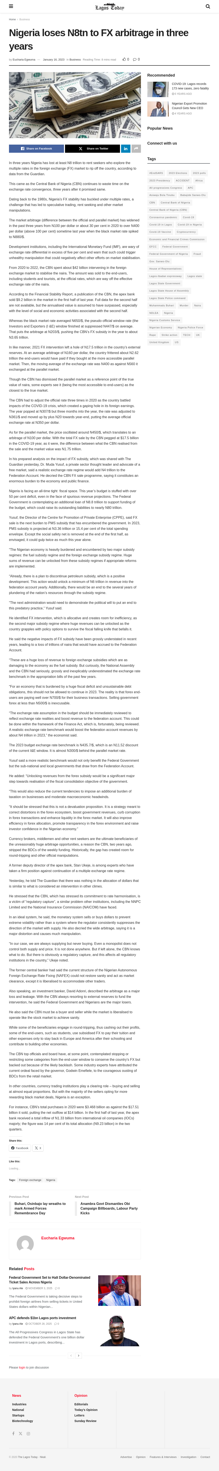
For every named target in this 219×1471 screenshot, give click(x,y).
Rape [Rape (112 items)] (152, 335)
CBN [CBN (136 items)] (152, 202)
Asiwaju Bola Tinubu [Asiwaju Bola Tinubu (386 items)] (162, 195)
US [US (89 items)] (177, 342)
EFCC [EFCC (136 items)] (153, 246)
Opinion (141, 1457)
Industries (19, 1404)
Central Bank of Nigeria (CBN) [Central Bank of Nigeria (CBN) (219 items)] (168, 210)
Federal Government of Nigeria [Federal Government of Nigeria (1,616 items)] (168, 254)
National (18, 1410)
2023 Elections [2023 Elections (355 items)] (178, 173)
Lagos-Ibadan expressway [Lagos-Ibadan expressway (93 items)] (165, 276)
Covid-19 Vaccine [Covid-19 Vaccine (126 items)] (160, 232)
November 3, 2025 (38, 1288)
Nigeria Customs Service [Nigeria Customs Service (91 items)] (164, 320)
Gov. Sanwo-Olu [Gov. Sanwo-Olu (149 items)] (159, 261)
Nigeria (50, 1180)
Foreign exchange (30, 1180)
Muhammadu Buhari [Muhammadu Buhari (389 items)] (161, 305)
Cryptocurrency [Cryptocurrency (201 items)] (186, 232)
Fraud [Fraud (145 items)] (197, 254)
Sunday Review (85, 1421)
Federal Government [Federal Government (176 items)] (175, 246)
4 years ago (182, 113)
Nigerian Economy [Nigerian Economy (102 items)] (160, 327)
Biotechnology (22, 1421)
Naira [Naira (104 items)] (197, 305)
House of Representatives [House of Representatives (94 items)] (165, 268)
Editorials (81, 1404)
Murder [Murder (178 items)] (184, 305)
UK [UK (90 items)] (198, 335)
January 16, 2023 (53, 59)
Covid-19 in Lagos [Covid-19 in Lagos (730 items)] (160, 224)
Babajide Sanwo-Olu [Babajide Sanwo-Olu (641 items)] (193, 195)
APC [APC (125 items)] (190, 188)
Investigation (188, 1457)
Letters (79, 1415)
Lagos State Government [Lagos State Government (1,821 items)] (164, 283)
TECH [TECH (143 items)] (186, 335)
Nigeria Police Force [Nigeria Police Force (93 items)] (190, 327)
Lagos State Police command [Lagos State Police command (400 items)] (167, 298)
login (22, 1367)
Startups (18, 1415)
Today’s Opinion (86, 1410)
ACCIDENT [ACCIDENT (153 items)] (183, 180)
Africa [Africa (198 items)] (199, 180)
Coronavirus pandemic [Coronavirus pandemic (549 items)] (163, 217)
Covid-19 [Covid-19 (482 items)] (188, 217)
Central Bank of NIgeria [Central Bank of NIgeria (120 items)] (175, 202)
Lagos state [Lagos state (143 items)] (195, 276)
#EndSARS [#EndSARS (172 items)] (156, 173)
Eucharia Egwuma (24, 59)
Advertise (126, 1457)
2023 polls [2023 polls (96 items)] (199, 173)
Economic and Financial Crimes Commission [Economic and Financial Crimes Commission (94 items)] (177, 239)
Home (12, 19)
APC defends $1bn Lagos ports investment (42, 1318)
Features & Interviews (163, 1457)
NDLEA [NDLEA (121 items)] (153, 313)
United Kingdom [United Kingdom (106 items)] (159, 342)
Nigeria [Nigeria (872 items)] (168, 313)
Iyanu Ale (17, 1288)
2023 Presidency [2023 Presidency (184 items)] (159, 180)
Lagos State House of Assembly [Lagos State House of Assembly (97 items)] (169, 290)
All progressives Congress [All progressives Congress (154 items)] (165, 188)
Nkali (43, 1457)
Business (24, 19)
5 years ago (182, 93)
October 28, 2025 (38, 1323)
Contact (205, 1457)
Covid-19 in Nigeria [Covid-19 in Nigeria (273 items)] (190, 224)
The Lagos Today (28, 1457)
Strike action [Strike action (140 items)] (170, 335)
